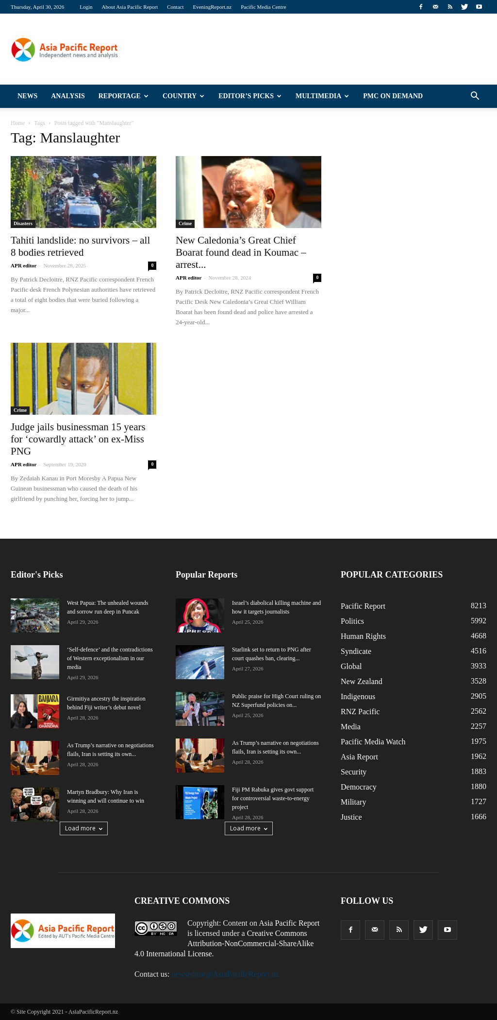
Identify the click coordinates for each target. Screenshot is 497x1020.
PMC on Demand (393, 96)
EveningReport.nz (212, 7)
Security (353, 772)
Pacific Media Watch (373, 742)
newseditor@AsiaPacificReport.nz (225, 974)
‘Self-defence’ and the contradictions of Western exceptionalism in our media (110, 658)
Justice (351, 817)
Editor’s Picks (250, 96)
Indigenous (358, 696)
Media (351, 726)
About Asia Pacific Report (129, 7)
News (27, 96)
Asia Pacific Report (289, 923)
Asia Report (359, 757)
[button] (474, 96)
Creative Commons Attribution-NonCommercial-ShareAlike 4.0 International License (224, 943)
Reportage (124, 96)
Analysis (68, 96)
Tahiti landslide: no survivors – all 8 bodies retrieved (80, 246)
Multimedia (322, 96)
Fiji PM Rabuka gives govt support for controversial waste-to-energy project (273, 798)
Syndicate (356, 651)
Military (353, 802)
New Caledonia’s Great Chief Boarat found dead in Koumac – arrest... (241, 252)
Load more (83, 828)
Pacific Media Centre (263, 7)
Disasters (23, 223)
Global (351, 666)
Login (86, 7)
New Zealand (361, 681)
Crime (185, 223)
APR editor (23, 265)
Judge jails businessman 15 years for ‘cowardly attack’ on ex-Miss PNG (78, 439)
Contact (175, 7)
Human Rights (363, 636)
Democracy (359, 787)
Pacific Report (363, 606)
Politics (352, 621)
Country (183, 96)
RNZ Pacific (360, 711)
